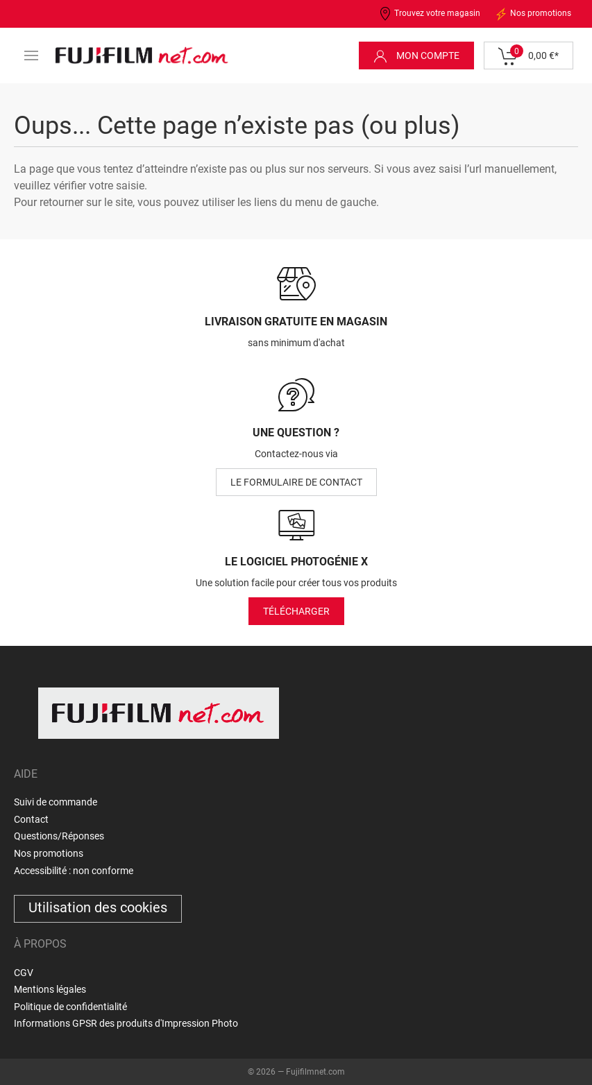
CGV (23, 972)
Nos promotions (532, 14)
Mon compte (416, 56)
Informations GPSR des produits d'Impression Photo (126, 1023)
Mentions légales (50, 989)
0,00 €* (528, 56)
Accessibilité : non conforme (73, 870)
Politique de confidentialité (70, 1006)
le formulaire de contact (296, 482)
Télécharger (296, 611)
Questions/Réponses (59, 835)
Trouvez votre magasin (429, 14)
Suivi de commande (55, 802)
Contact (31, 819)
